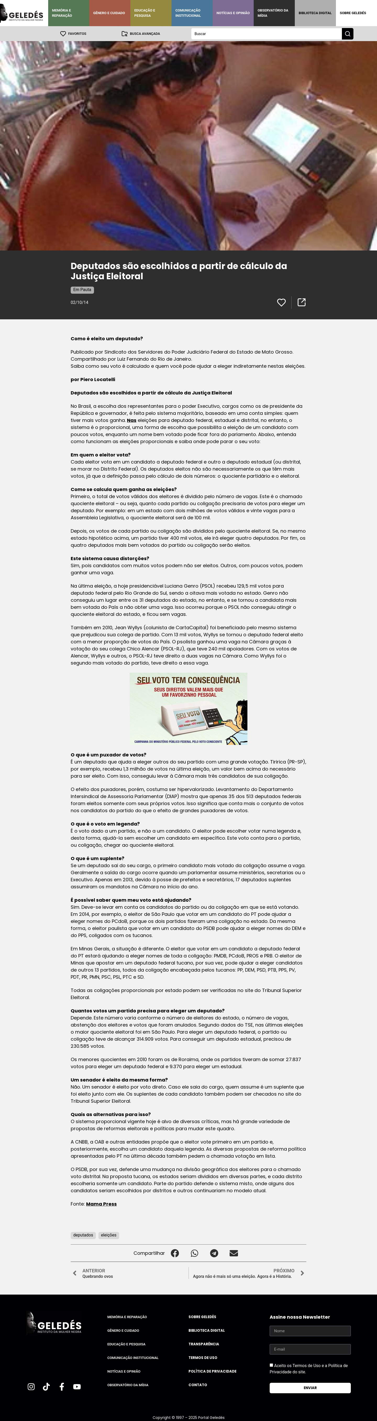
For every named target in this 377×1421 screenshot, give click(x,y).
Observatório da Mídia (273, 13)
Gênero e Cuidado (109, 13)
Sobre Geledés (353, 13)
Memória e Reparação (62, 13)
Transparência (203, 1343)
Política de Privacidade (212, 1371)
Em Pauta (82, 289)
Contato (197, 1384)
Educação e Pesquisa (144, 13)
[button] (175, 1253)
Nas (131, 420)
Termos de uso (202, 1357)
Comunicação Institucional (188, 13)
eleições (109, 1234)
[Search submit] (347, 33)
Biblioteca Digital (315, 13)
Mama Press (101, 1203)
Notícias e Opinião (233, 13)
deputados (83, 1234)
